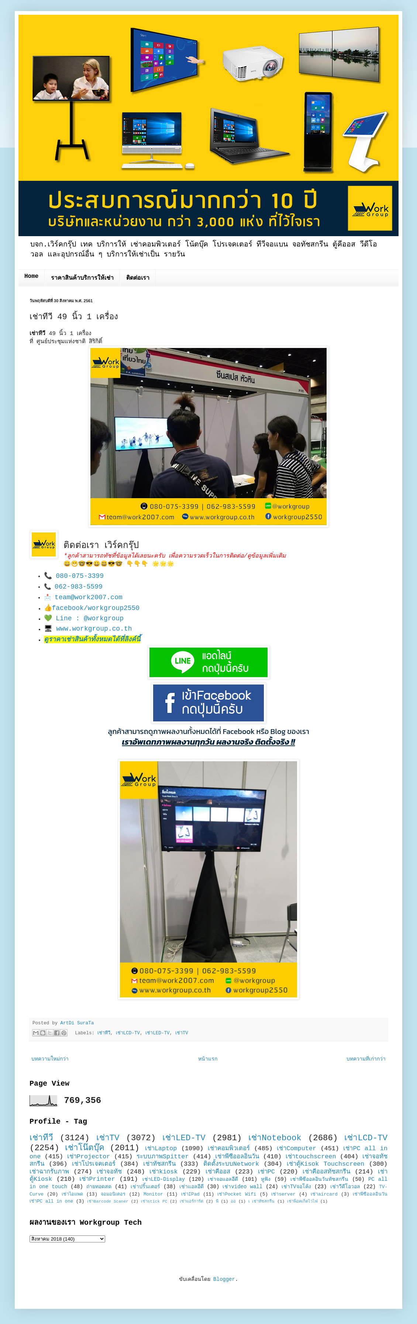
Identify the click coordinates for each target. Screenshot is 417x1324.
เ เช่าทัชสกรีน (261, 1201)
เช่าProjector (88, 1156)
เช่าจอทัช (109, 1171)
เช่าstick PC (154, 1201)
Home (31, 276)
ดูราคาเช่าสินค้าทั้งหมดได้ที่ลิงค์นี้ (92, 639)
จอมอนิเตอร (113, 1194)
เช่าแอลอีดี (191, 1187)
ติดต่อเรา (137, 278)
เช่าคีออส (218, 1171)
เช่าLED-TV (157, 1033)
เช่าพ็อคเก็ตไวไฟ (302, 1201)
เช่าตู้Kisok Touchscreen (325, 1164)
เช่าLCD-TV (128, 1033)
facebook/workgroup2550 (96, 608)
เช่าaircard (324, 1194)
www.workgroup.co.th (94, 628)
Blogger (224, 1279)
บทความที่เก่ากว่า (366, 1059)
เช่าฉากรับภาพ (49, 1171)
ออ (233, 1201)
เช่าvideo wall (242, 1187)
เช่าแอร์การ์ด (191, 1201)
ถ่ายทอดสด (98, 1187)
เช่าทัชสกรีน (159, 1164)
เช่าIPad (190, 1194)
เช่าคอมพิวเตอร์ (229, 1148)
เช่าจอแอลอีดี (223, 1179)
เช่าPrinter (97, 1179)
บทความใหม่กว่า (50, 1059)
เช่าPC (266, 1171)
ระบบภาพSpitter (163, 1156)
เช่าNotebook (274, 1138)
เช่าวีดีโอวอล (345, 1187)
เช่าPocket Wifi (236, 1194)
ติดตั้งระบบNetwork (231, 1164)
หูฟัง (265, 1179)
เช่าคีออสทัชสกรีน (326, 1171)
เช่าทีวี (103, 1033)
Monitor (153, 1194)
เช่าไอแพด (72, 1194)
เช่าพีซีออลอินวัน (237, 1156)
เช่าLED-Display (163, 1179)
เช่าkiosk (163, 1171)
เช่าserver (283, 1194)
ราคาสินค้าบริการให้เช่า (82, 278)
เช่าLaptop (161, 1148)
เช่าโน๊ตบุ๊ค (84, 1148)
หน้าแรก (207, 1059)
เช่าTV (181, 1033)
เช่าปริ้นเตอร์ (145, 1187)
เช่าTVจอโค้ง (296, 1187)
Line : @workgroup (90, 618)
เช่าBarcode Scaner (107, 1201)
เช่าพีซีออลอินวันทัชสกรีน (319, 1179)
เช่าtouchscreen (311, 1156)
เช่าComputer (296, 1148)
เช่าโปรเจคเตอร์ (94, 1164)
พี (217, 1201)
